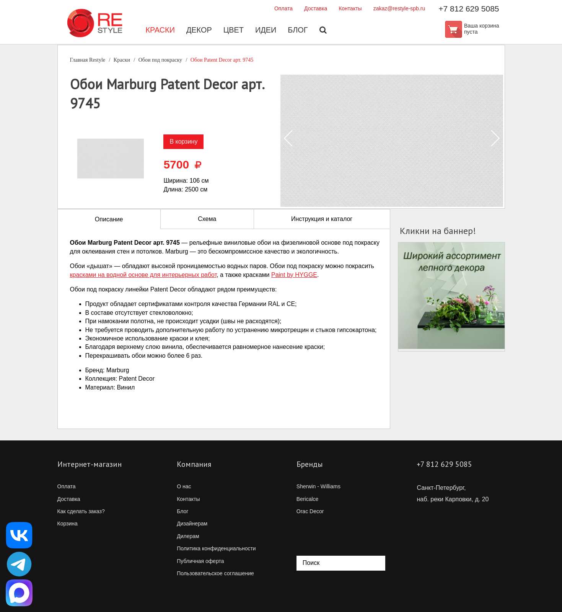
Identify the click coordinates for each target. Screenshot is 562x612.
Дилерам (188, 536)
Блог (298, 30)
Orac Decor (310, 511)
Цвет (233, 30)
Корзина (67, 523)
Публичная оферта (200, 561)
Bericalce (307, 499)
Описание (109, 219)
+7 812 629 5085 (468, 8)
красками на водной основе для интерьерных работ (143, 275)
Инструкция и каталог (321, 219)
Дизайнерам (192, 523)
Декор (199, 30)
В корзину (183, 141)
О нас (184, 486)
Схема (207, 219)
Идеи (266, 30)
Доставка (315, 8)
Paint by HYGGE (294, 275)
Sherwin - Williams (318, 486)
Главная (88, 60)
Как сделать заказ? (81, 511)
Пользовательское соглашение (215, 573)
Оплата (283, 8)
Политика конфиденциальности (216, 548)
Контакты (350, 8)
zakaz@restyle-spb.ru (399, 8)
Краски (159, 30)
